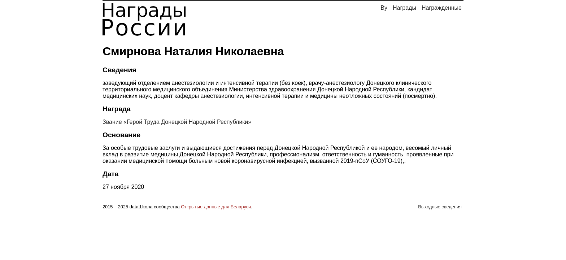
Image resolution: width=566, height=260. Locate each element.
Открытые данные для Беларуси (216, 206)
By (383, 8)
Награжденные (442, 8)
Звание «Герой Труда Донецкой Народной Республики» (177, 122)
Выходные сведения (440, 206)
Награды (404, 8)
